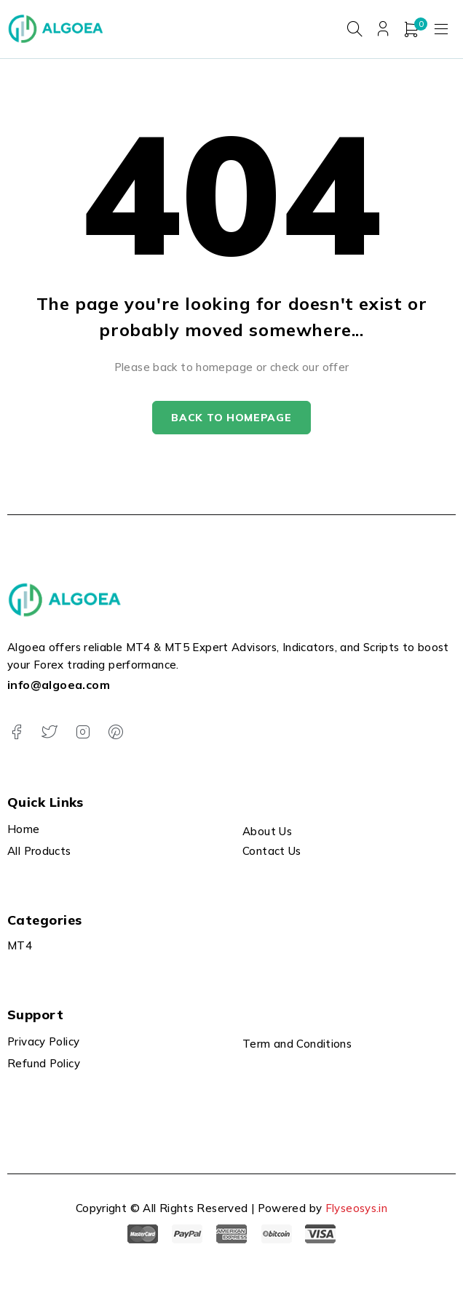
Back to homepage (231, 418)
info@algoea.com (58, 685)
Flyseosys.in (356, 1208)
